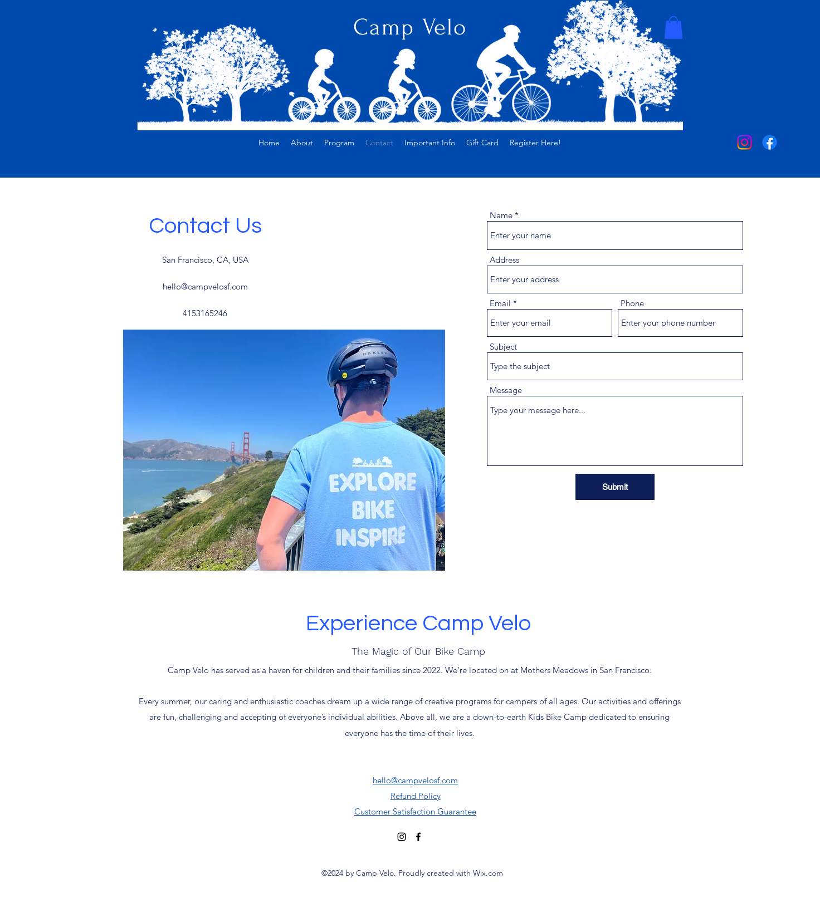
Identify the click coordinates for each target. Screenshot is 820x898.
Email (500, 303)
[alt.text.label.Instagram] (744, 142)
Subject (503, 346)
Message (506, 390)
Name (501, 215)
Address (504, 260)
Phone (632, 303)
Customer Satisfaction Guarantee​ (415, 811)
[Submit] (615, 487)
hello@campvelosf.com (205, 286)
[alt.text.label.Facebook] (769, 142)
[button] (673, 27)
